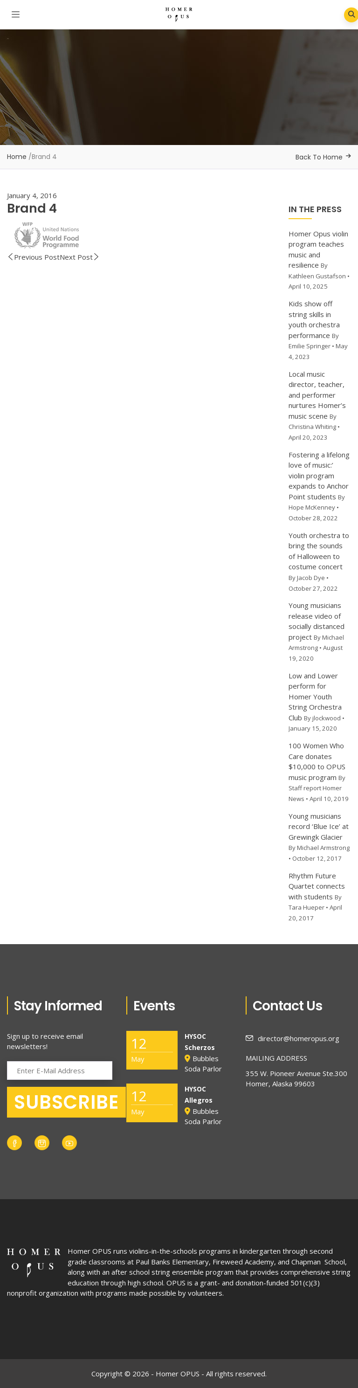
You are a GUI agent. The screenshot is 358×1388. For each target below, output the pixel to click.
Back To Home (319, 157)
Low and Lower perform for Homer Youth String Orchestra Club (315, 696)
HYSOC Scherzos (200, 1042)
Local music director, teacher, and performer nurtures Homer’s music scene (317, 395)
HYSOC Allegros (199, 1094)
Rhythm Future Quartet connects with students (317, 886)
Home (17, 156)
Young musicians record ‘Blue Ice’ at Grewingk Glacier (319, 826)
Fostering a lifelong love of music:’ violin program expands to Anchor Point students (319, 475)
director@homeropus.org (292, 1038)
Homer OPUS (89, 1251)
